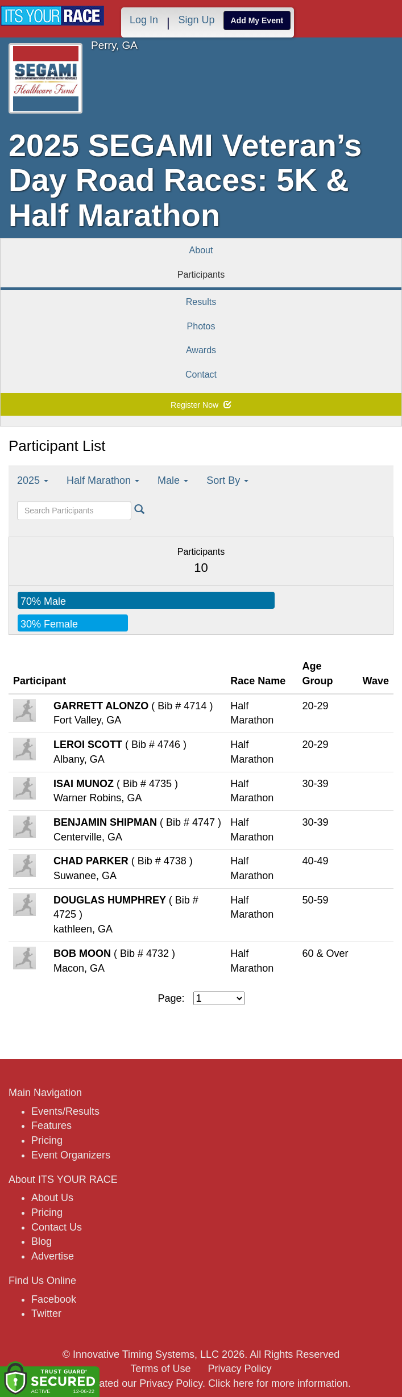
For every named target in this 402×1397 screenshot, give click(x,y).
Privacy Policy (240, 1368)
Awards (201, 350)
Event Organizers (70, 1155)
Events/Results (65, 1111)
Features (51, 1125)
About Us (52, 1197)
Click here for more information (278, 1383)
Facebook (53, 1299)
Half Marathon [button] (103, 480)
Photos (201, 326)
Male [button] (173, 480)
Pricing (47, 1140)
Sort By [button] (227, 480)
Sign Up (196, 20)
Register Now (201, 404)
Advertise (52, 1256)
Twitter (46, 1313)
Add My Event (256, 20)
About (201, 250)
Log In (143, 20)
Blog (41, 1241)
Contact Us (56, 1227)
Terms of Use (160, 1368)
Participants (201, 274)
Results (201, 302)
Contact (201, 374)
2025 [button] (32, 480)
